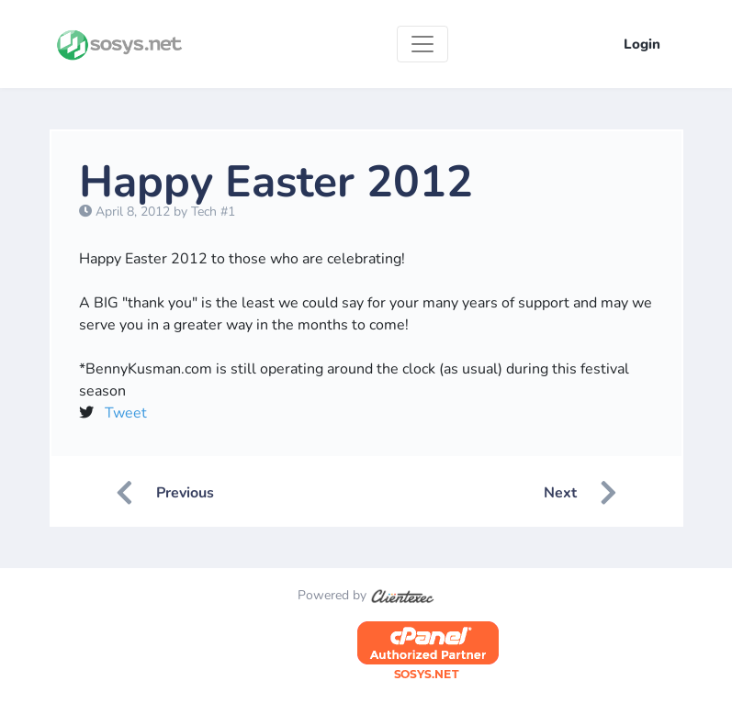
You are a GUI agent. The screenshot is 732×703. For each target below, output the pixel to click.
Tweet (126, 413)
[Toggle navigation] (422, 44)
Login (642, 44)
